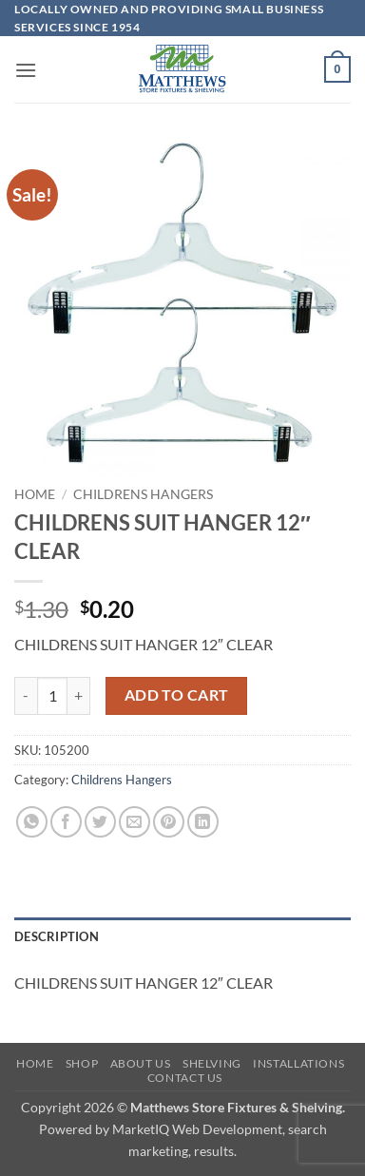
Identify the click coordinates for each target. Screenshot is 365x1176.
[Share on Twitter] (100, 822)
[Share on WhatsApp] (32, 822)
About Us (140, 1063)
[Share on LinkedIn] (203, 822)
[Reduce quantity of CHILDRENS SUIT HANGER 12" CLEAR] (25, 696)
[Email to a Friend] (134, 822)
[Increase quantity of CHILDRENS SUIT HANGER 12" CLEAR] (78, 696)
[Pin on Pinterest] (168, 822)
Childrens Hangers (143, 494)
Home (34, 494)
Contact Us (184, 1077)
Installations (298, 1063)
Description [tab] (56, 936)
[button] (25, 70)
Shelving (211, 1063)
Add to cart (177, 695)
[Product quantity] (52, 696)
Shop (82, 1063)
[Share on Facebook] (66, 822)
